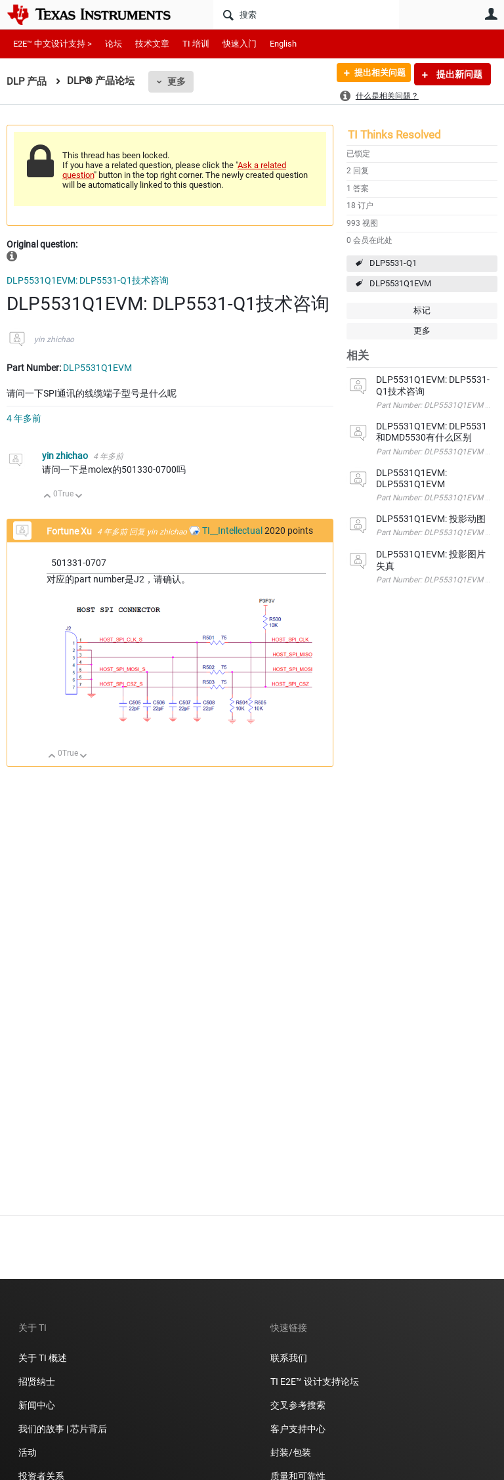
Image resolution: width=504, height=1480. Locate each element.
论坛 (113, 44)
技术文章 (152, 44)
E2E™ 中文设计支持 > (52, 44)
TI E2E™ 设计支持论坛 (314, 1381)
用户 (490, 13)
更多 (176, 81)
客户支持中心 (298, 1429)
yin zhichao (54, 339)
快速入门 (239, 44)
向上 (47, 496)
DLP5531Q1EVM (400, 283)
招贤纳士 (36, 1381)
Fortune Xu (70, 531)
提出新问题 (458, 74)
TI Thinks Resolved (394, 134)
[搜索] (306, 14)
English (283, 44)
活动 (27, 1452)
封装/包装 (290, 1452)
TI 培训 (195, 44)
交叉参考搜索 (298, 1405)
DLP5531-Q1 (393, 263)
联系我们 (288, 1358)
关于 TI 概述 (42, 1358)
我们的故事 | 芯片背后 (62, 1429)
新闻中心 (36, 1405)
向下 (79, 496)
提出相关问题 (374, 74)
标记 (421, 310)
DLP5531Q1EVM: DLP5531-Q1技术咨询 (88, 280)
